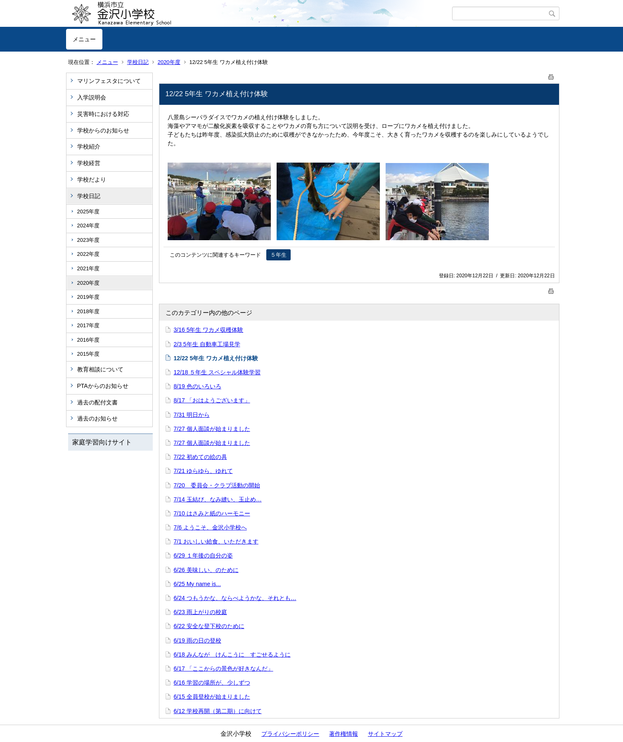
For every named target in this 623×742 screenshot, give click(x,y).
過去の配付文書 (97, 402)
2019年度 (88, 297)
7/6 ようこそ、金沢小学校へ (210, 527)
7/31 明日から (192, 414)
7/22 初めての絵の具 (200, 457)
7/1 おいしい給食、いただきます (216, 541)
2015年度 (88, 354)
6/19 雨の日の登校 (197, 640)
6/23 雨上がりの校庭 (200, 612)
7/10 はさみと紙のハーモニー (212, 513)
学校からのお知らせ (103, 130)
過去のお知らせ (97, 418)
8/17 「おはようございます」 (212, 400)
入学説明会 (91, 97)
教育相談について (100, 369)
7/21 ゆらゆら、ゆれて (203, 471)
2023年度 (88, 240)
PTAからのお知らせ (102, 386)
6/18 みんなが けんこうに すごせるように (232, 654)
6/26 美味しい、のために (206, 570)
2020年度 (169, 62)
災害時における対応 (103, 114)
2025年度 (88, 211)
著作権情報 (343, 733)
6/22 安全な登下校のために (209, 626)
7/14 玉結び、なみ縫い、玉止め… (218, 499)
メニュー (84, 39)
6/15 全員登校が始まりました (212, 696)
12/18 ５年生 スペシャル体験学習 (217, 372)
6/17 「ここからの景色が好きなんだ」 (223, 668)
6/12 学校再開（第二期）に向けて (218, 711)
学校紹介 (88, 146)
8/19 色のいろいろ (197, 386)
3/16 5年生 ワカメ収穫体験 (209, 329)
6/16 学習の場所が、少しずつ (212, 682)
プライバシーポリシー (290, 733)
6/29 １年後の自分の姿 (203, 555)
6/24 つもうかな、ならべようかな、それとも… (235, 598)
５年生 (278, 255)
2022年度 (88, 254)
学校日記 (138, 62)
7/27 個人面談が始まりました (212, 428)
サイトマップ (385, 733)
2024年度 (88, 225)
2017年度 (88, 325)
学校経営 (88, 163)
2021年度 (88, 268)
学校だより (91, 179)
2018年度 (88, 311)
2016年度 (88, 340)
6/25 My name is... (197, 584)
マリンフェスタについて (109, 81)
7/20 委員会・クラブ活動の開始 (217, 485)
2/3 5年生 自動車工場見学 (207, 344)
